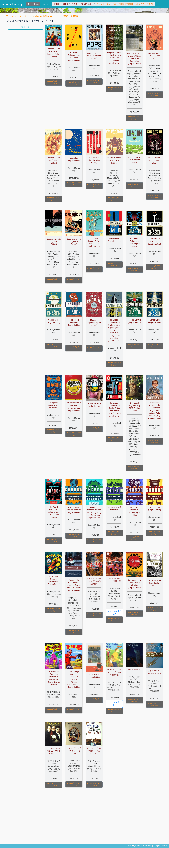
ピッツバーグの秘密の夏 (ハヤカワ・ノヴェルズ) (94, 751)
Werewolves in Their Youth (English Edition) (154, 241)
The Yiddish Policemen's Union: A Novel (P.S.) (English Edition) (53, 512)
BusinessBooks (61, 4)
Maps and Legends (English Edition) (94, 322)
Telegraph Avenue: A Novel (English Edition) (53, 405)
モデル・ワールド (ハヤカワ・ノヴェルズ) (74, 750)
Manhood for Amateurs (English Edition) (74, 322)
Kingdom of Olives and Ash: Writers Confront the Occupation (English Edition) (114, 58)
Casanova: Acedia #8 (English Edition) (54, 160)
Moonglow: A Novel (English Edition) (94, 160)
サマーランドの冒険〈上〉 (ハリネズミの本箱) (114, 672)
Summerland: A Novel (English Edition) (134, 159)
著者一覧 (25, 27)
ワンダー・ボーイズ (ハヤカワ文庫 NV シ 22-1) (54, 751)
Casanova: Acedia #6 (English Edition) (114, 160)
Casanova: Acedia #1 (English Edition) (74, 241)
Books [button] (45, 4)
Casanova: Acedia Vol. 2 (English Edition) (154, 55)
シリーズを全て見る (114, 612)
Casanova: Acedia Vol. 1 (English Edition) (154, 160)
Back (36, 4)
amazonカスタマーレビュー (53, 82)
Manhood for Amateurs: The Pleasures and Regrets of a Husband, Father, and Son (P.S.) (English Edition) (154, 410)
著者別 (74, 4)
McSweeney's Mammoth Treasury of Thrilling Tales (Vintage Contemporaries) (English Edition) (73, 679)
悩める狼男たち (134, 669)
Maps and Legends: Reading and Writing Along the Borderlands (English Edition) (94, 512)
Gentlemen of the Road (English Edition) (154, 583)
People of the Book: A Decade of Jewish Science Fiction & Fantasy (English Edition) (74, 585)
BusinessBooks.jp (12, 4)
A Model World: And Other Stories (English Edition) (74, 510)
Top (29, 4)
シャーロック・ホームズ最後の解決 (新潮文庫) (94, 581)
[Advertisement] (25, 77)
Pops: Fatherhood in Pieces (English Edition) (94, 55)
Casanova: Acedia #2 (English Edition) (54, 241)
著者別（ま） (87, 4)
